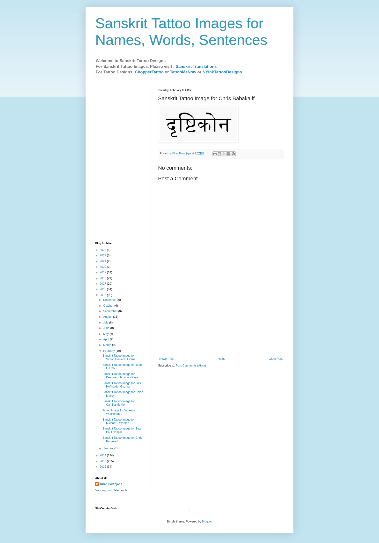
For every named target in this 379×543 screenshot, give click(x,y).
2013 (103, 461)
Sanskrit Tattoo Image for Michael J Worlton (118, 421)
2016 (103, 289)
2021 (103, 261)
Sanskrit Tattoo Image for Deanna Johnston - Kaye (120, 375)
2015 (103, 295)
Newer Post (166, 358)
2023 (103, 250)
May (106, 334)
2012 (103, 466)
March (107, 345)
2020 (103, 266)
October (108, 305)
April (106, 339)
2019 (103, 272)
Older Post (276, 358)
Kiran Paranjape (111, 484)
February (109, 351)
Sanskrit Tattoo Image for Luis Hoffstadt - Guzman (121, 384)
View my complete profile (111, 490)
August (108, 316)
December (110, 300)
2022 (103, 255)
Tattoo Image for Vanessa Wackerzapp (118, 412)
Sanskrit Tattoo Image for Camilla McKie (118, 403)
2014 (103, 455)
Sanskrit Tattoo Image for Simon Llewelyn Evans (118, 357)
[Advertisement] (221, 321)
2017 (103, 283)
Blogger (207, 521)
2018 (103, 278)
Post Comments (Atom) (191, 365)
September (110, 311)
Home (222, 358)
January (108, 448)
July (106, 322)
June (106, 328)
